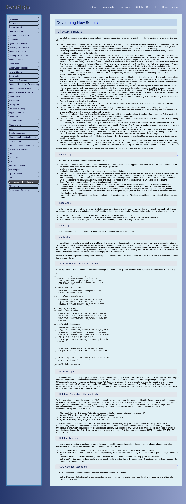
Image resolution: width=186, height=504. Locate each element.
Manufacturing (15, 125)
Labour (12, 129)
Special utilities (15, 174)
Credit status (14, 76)
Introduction (14, 19)
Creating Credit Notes (18, 56)
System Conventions (18, 43)
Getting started (15, 27)
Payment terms (15, 72)
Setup (11, 153)
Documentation (170, 7)
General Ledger (16, 141)
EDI (10, 178)
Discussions (124, 7)
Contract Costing (16, 121)
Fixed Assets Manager (18, 149)
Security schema (16, 31)
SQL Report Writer (17, 166)
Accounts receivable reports (21, 92)
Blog (148, 7)
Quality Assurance (17, 133)
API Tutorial (14, 186)
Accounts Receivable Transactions (24, 84)
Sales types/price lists (18, 68)
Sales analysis (15, 96)
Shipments (13, 117)
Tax (10, 161)
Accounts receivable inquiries (21, 88)
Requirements (15, 23)
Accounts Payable (17, 60)
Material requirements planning (22, 137)
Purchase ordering (17, 108)
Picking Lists (14, 104)
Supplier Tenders (16, 113)
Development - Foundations (21, 182)
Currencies (13, 157)
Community (107, 7)
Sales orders (14, 100)
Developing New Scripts (77, 22)
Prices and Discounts (18, 80)
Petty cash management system (23, 145)
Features (93, 7)
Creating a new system (19, 35)
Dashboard (13, 39)
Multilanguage (15, 170)
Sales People (14, 64)
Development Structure (19, 190)
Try (156, 7)
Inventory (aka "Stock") (19, 47)
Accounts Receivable (18, 51)
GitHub (139, 7)
